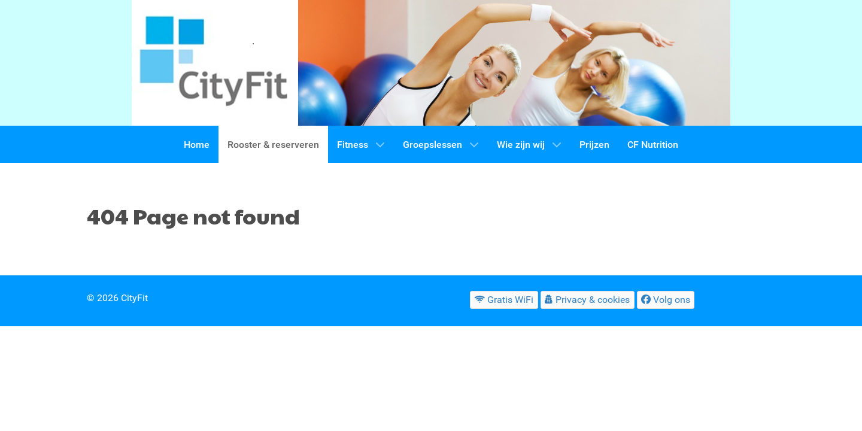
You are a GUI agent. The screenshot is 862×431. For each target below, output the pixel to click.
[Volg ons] (666, 299)
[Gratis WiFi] (504, 299)
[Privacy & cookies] (588, 299)
